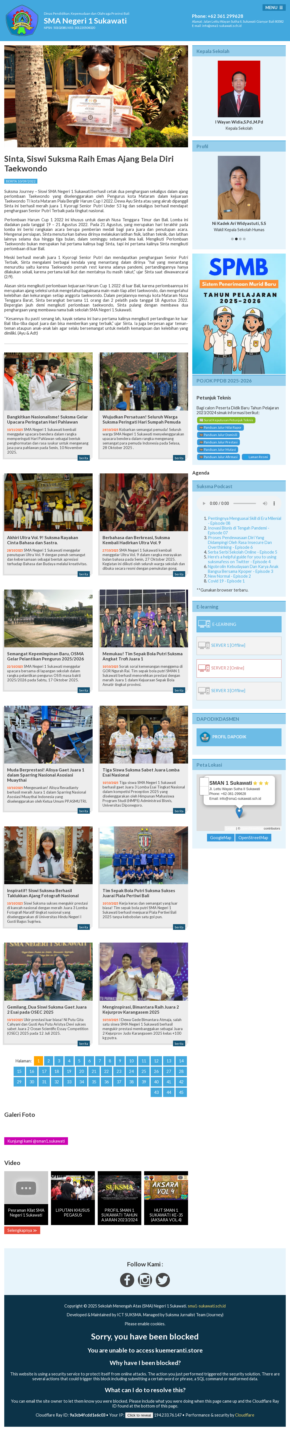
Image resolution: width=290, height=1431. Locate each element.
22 (106, 1071)
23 (119, 1071)
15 (19, 1071)
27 (169, 1071)
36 (106, 1081)
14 (181, 1060)
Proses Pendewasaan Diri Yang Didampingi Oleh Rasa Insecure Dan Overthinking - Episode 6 (240, 542)
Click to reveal (139, 1415)
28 (181, 1071)
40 (156, 1081)
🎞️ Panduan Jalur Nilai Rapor (220, 427)
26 (156, 1071)
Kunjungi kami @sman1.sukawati (36, 1141)
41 (169, 1081)
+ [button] (204, 782)
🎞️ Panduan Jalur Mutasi (217, 449)
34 (81, 1081)
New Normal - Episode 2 (229, 576)
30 (31, 1081)
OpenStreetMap (252, 828)
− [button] (204, 790)
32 (56, 1081)
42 (181, 1081)
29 (19, 1081)
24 (131, 1071)
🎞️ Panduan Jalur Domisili (218, 435)
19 (69, 1071)
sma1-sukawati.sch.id (207, 1306)
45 (181, 1092)
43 (156, 1092)
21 (94, 1071)
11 (144, 1060)
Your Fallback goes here (239, 503)
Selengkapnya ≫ (22, 1230)
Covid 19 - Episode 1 (226, 581)
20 (81, 1071)
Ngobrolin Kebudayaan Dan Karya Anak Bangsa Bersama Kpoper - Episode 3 (243, 569)
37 (119, 1081)
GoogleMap (220, 837)
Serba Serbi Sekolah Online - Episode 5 (242, 552)
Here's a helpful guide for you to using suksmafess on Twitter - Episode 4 (242, 559)
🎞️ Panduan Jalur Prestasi (218, 442)
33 (69, 1081)
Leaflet (230, 828)
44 (169, 1092)
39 (144, 1081)
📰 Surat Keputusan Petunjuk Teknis (226, 420)
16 (31, 1071)
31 (44, 1081)
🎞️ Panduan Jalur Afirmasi (218, 457)
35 (94, 1081)
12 (156, 1060)
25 (144, 1071)
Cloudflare (244, 1415)
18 (56, 1071)
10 (131, 1060)
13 (169, 1060)
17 (44, 1071)
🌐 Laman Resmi (256, 457)
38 (131, 1081)
